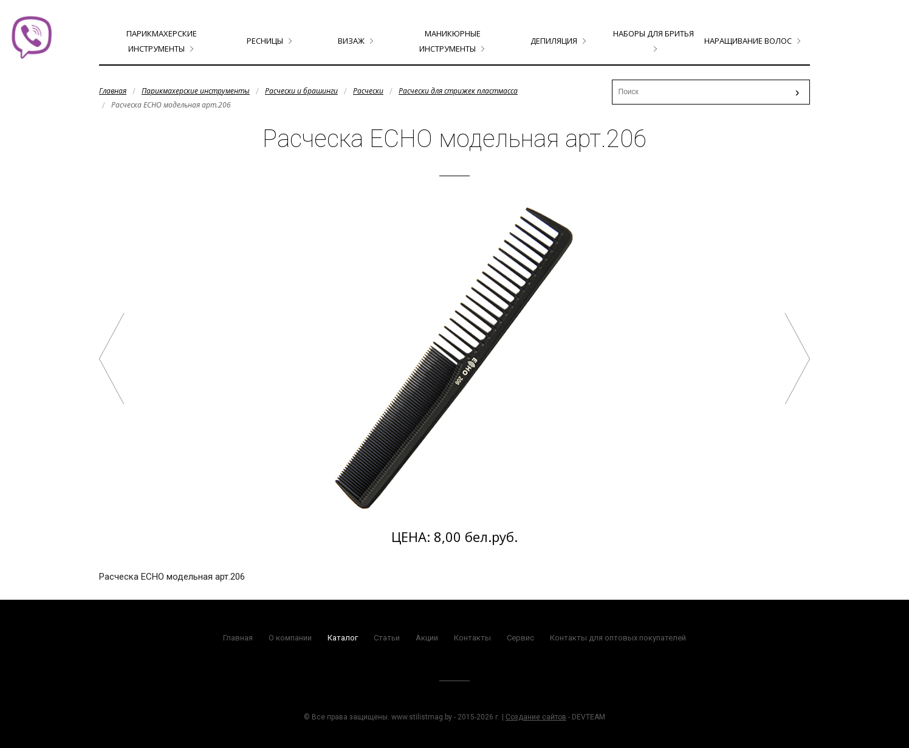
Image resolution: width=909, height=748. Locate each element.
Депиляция (553, 40)
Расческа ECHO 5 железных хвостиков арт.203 (112, 358)
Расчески (368, 91)
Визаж (351, 40)
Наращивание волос (748, 40)
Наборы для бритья (653, 33)
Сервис (520, 637)
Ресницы (265, 40)
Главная (112, 91)
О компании (290, 637)
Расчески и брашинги (301, 91)
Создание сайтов (536, 717)
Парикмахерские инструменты (196, 91)
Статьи (387, 637)
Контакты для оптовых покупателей (618, 637)
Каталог (343, 637)
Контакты (472, 637)
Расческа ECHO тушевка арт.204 (797, 358)
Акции (427, 637)
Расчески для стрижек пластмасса (458, 91)
